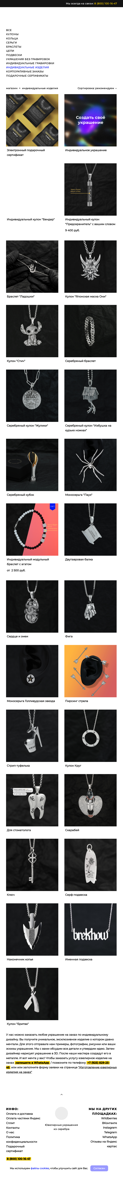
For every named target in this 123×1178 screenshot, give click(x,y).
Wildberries (109, 1118)
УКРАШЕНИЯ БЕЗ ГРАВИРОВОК (28, 59)
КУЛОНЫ (12, 34)
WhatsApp (109, 1137)
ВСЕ (9, 30)
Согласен (99, 1168)
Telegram (110, 1132)
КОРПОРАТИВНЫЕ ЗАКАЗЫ (25, 71)
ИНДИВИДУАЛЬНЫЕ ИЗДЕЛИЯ (27, 67)
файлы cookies (40, 1168)
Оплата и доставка (19, 1113)
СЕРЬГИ (11, 42)
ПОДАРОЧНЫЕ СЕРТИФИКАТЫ (27, 75)
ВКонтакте (109, 1123)
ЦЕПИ (10, 50)
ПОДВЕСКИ (14, 55)
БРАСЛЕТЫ (13, 46)
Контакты (12, 1127)
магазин (12, 88)
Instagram (110, 1127)
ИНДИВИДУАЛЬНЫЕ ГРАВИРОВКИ (30, 63)
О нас (10, 1132)
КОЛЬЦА (12, 38)
